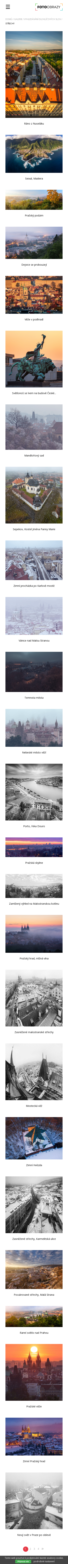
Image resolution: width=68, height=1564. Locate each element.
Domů (8, 19)
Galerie (18, 19)
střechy (10, 23)
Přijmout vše (23, 1561)
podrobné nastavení (44, 1561)
